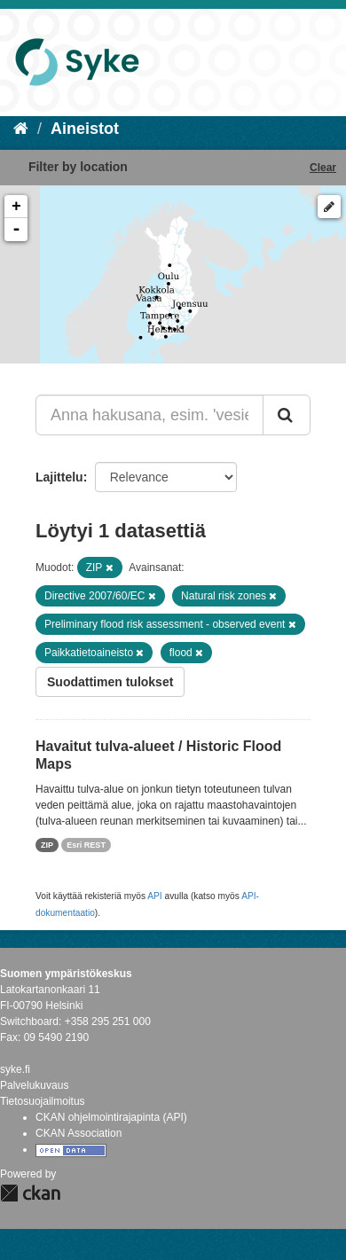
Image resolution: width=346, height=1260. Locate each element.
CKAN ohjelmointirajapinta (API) (111, 1117)
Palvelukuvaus (34, 1085)
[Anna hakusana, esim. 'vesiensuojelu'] (149, 415)
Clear (323, 167)
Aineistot (85, 128)
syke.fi (15, 1069)
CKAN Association (78, 1133)
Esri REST (86, 845)
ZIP (47, 845)
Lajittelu (59, 477)
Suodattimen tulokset (110, 682)
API (154, 896)
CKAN (30, 1193)
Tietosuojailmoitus (42, 1101)
